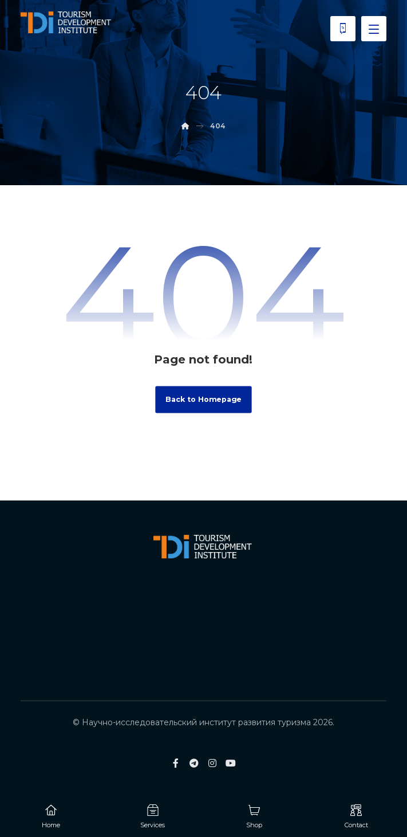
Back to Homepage (203, 399)
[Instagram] (212, 763)
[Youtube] (231, 763)
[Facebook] (176, 763)
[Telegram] (194, 763)
